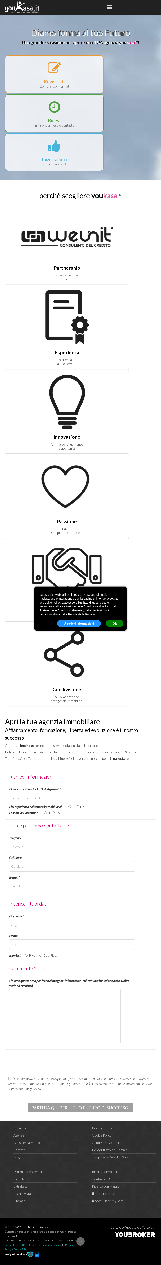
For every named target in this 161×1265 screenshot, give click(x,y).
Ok (115, 623)
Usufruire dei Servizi (27, 1172)
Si (73, 807)
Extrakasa (20, 1186)
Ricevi (54, 120)
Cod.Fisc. (49, 955)
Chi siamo (20, 1128)
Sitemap (19, 1201)
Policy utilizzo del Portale (109, 1150)
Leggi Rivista (22, 1193)
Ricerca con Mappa (106, 1186)
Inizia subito (54, 159)
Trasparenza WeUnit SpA (110, 1157)
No (82, 807)
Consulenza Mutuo (26, 1142)
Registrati (54, 81)
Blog (16, 1157)
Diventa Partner (25, 1179)
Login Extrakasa (104, 1193)
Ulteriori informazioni (79, 623)
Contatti (19, 1150)
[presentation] (40, 1063)
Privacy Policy (102, 1128)
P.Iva (33, 955)
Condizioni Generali (105, 1142)
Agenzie (19, 1135)
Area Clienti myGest (107, 1201)
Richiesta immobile (105, 1172)
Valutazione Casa (104, 1179)
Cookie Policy (102, 1135)
